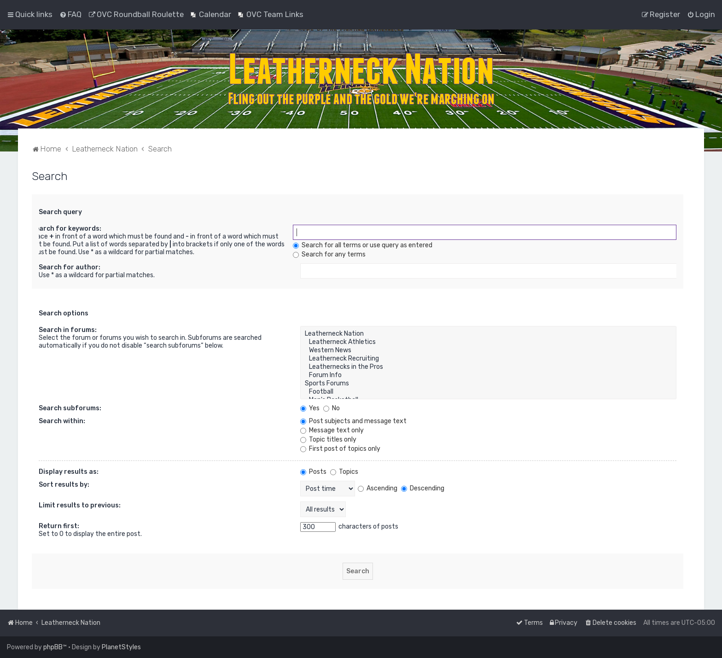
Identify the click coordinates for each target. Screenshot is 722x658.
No (331, 408)
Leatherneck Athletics (488, 342)
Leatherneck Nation (488, 334)
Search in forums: (68, 330)
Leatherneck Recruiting (488, 359)
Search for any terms (329, 254)
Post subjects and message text (353, 421)
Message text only (332, 430)
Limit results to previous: (80, 505)
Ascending (377, 488)
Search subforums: (70, 408)
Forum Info (488, 375)
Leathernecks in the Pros (488, 367)
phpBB (53, 647)
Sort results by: (64, 485)
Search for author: (69, 267)
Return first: (59, 526)
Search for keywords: (66, 229)
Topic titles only (328, 439)
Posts (313, 472)
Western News (488, 350)
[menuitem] (70, 14)
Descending (422, 488)
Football (488, 392)
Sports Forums (488, 383)
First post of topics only (340, 449)
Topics (344, 472)
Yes (310, 408)
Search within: (62, 421)
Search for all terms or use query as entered (362, 245)
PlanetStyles (121, 647)
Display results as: (69, 472)
